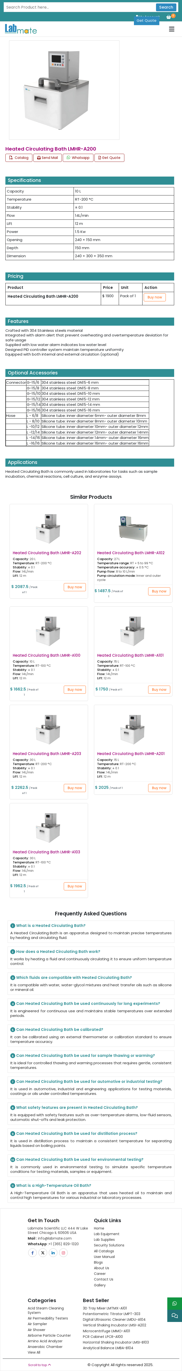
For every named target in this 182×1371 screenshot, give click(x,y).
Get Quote (146, 17)
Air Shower (36, 1330)
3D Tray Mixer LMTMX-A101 (105, 1308)
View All (34, 1352)
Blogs (98, 1262)
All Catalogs (104, 1251)
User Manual (104, 1257)
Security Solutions (109, 1245)
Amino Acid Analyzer (45, 1341)
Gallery (100, 1285)
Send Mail (47, 157)
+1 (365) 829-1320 (53, 1244)
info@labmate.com (50, 1238)
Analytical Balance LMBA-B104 (108, 1348)
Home (99, 1228)
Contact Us (103, 1279)
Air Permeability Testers (48, 1318)
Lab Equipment (106, 1234)
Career (100, 1273)
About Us (101, 1268)
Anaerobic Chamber (45, 1347)
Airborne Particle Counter (49, 1335)
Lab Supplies (104, 1239)
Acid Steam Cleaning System (46, 1310)
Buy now (155, 297)
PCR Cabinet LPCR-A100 (103, 1336)
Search (166, 7)
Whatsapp (78, 157)
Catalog (18, 157)
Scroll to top (39, 1365)
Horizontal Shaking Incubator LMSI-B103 (116, 1342)
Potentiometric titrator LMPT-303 (111, 1314)
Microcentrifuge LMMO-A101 (106, 1331)
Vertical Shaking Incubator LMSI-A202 (114, 1325)
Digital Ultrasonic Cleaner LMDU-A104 (114, 1319)
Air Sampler (37, 1324)
